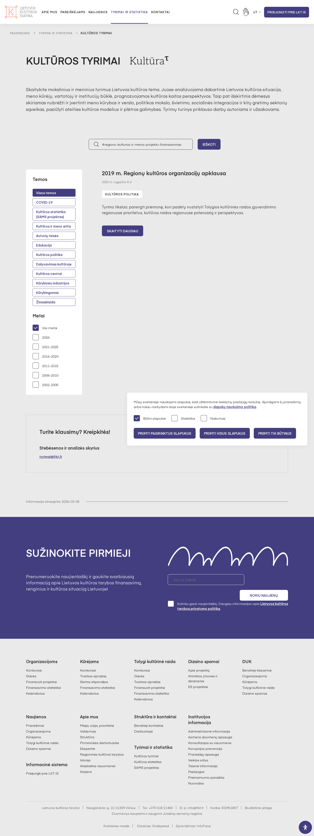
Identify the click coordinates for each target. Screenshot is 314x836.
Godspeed (160, 814)
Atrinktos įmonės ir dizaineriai (202, 667)
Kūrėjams (249, 670)
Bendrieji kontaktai (148, 714)
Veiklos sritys (198, 749)
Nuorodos (196, 772)
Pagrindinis (20, 33)
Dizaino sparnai (254, 682)
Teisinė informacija (202, 754)
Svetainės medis (116, 814)
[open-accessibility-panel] (305, 827)
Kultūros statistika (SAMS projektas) (51, 214)
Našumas (213, 418)
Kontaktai (160, 12)
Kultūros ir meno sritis (53, 226)
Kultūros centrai (49, 273)
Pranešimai (35, 714)
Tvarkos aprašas (93, 664)
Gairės (31, 664)
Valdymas (88, 720)
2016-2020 (45, 356)
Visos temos (46, 192)
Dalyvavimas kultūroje (54, 264)
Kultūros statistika (147, 750)
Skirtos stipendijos (94, 670)
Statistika (183, 418)
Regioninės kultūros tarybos (102, 743)
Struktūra (87, 725)
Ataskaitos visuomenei (97, 754)
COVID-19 (44, 202)
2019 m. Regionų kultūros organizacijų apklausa (164, 172)
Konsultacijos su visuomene (209, 731)
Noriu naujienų (268, 579)
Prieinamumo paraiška (206, 766)
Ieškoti (209, 144)
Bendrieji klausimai (257, 659)
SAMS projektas (146, 756)
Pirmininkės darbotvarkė (99, 731)
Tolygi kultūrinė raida (258, 676)
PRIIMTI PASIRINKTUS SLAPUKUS (165, 433)
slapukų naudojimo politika (234, 406)
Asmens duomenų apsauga (210, 725)
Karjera (86, 760)
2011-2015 (45, 365)
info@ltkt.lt (195, 796)
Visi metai (45, 327)
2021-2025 (45, 346)
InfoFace (204, 814)
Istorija (85, 749)
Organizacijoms (254, 664)
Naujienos (98, 12)
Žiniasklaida (45, 302)
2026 (41, 337)
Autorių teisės (47, 235)
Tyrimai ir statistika (129, 12)
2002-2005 (45, 384)
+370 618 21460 (161, 796)
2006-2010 (45, 375)
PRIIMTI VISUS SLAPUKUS (227, 433)
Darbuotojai (143, 720)
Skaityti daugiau (122, 231)
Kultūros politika (49, 254)
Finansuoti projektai (41, 670)
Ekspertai (87, 737)
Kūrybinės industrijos (52, 283)
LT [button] (255, 12)
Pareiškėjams (72, 12)
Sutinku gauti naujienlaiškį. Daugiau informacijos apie (228, 595)
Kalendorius (35, 682)
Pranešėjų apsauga (203, 743)
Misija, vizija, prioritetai (97, 714)
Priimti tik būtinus (278, 433)
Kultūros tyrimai (146, 744)
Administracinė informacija (209, 720)
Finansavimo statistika (43, 676)
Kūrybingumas (47, 292)
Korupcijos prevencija (205, 737)
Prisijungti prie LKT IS (286, 12)
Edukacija (44, 245)
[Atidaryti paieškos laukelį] (236, 12)
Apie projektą (198, 659)
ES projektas (198, 675)
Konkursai (34, 659)
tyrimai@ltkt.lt (50, 456)
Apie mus (49, 12)
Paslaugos (196, 760)
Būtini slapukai (150, 418)
